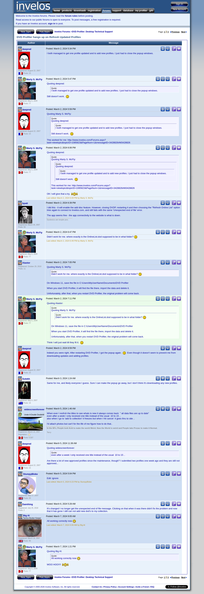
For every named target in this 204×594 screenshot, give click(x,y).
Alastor (26, 262)
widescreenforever (34, 409)
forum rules (71, 16)
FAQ (152, 587)
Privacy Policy (110, 587)
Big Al (26, 515)
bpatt (25, 203)
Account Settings (126, 587)
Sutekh (26, 379)
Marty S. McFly (34, 79)
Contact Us (97, 587)
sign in (51, 23)
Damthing (27, 504)
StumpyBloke (30, 474)
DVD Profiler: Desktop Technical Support (92, 31)
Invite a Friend (142, 587)
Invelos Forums (62, 31)
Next (184, 32)
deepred (26, 49)
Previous (175, 32)
